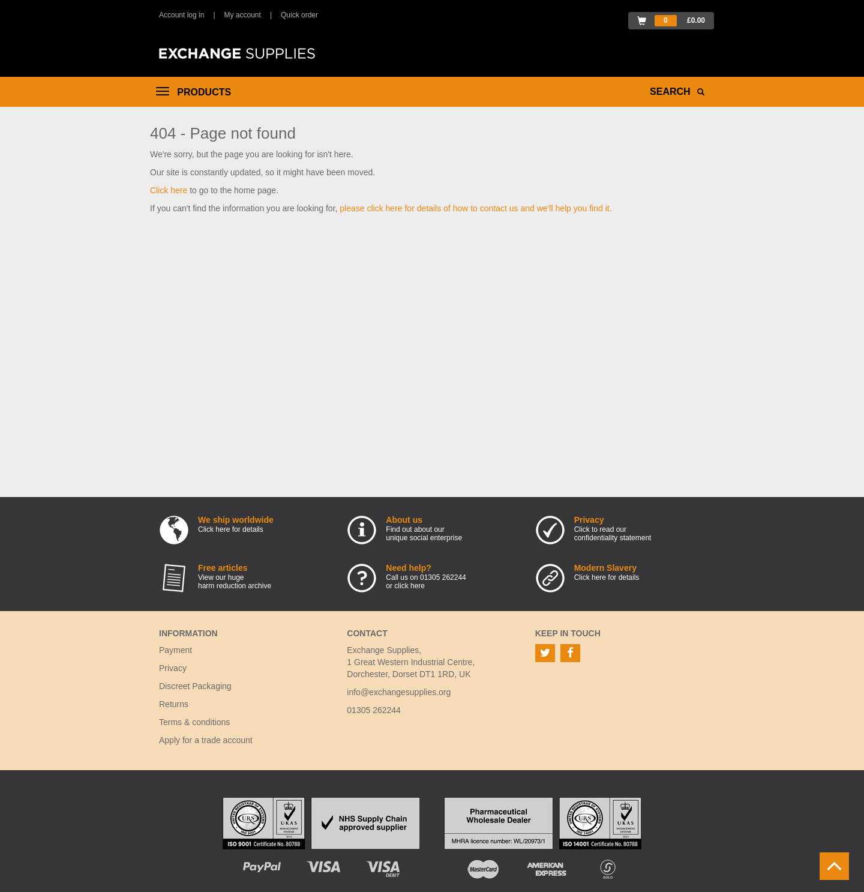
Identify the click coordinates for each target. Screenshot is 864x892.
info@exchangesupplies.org (399, 692)
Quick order (299, 15)
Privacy (173, 668)
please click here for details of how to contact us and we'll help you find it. (475, 208)
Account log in (181, 15)
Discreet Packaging (195, 686)
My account (242, 15)
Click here (168, 190)
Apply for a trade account (206, 740)
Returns (173, 704)
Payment (175, 650)
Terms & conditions (194, 722)
